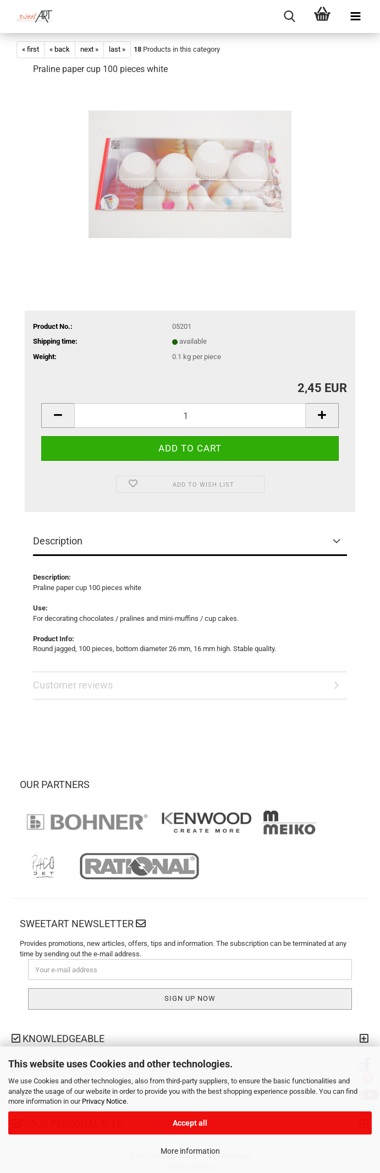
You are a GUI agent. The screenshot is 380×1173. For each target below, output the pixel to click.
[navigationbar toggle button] (355, 16)
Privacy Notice (104, 1101)
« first (30, 49)
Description (57, 541)
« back (59, 49)
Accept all (190, 1123)
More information (190, 1151)
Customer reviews (73, 685)
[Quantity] (190, 415)
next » (89, 49)
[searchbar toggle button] (289, 16)
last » (117, 49)
